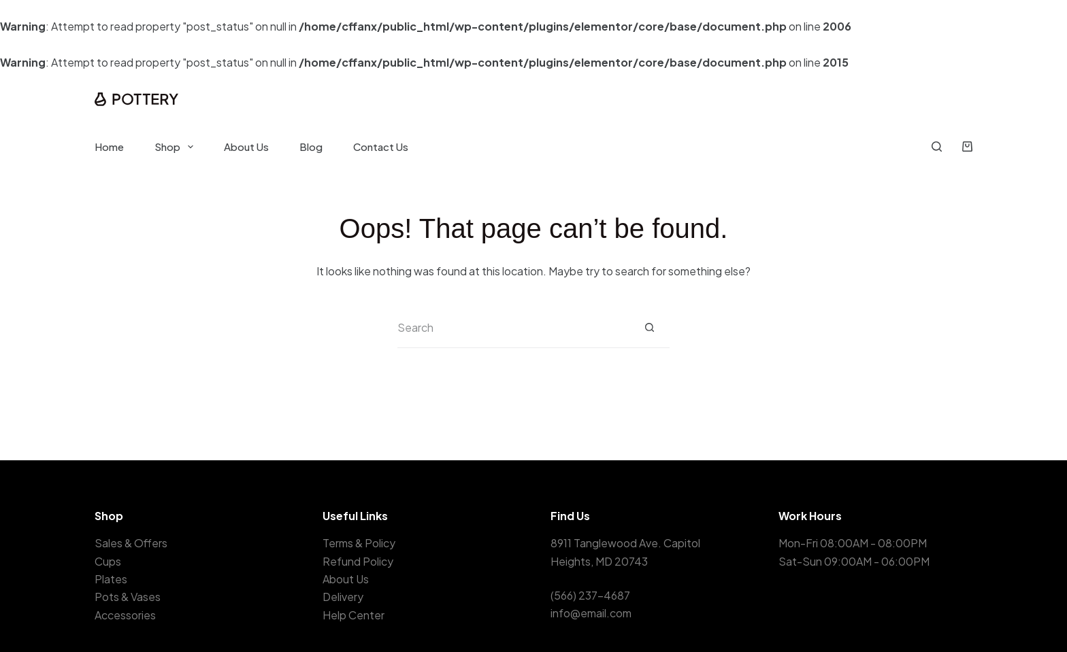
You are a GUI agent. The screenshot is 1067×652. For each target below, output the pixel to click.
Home (109, 146)
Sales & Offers (131, 543)
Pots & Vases (128, 596)
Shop (176, 147)
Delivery (343, 596)
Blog (311, 146)
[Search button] (649, 327)
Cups (108, 561)
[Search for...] (513, 327)
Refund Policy (358, 561)
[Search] (937, 146)
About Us (246, 146)
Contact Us (380, 146)
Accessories (125, 615)
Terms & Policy (359, 543)
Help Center (353, 615)
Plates (111, 579)
